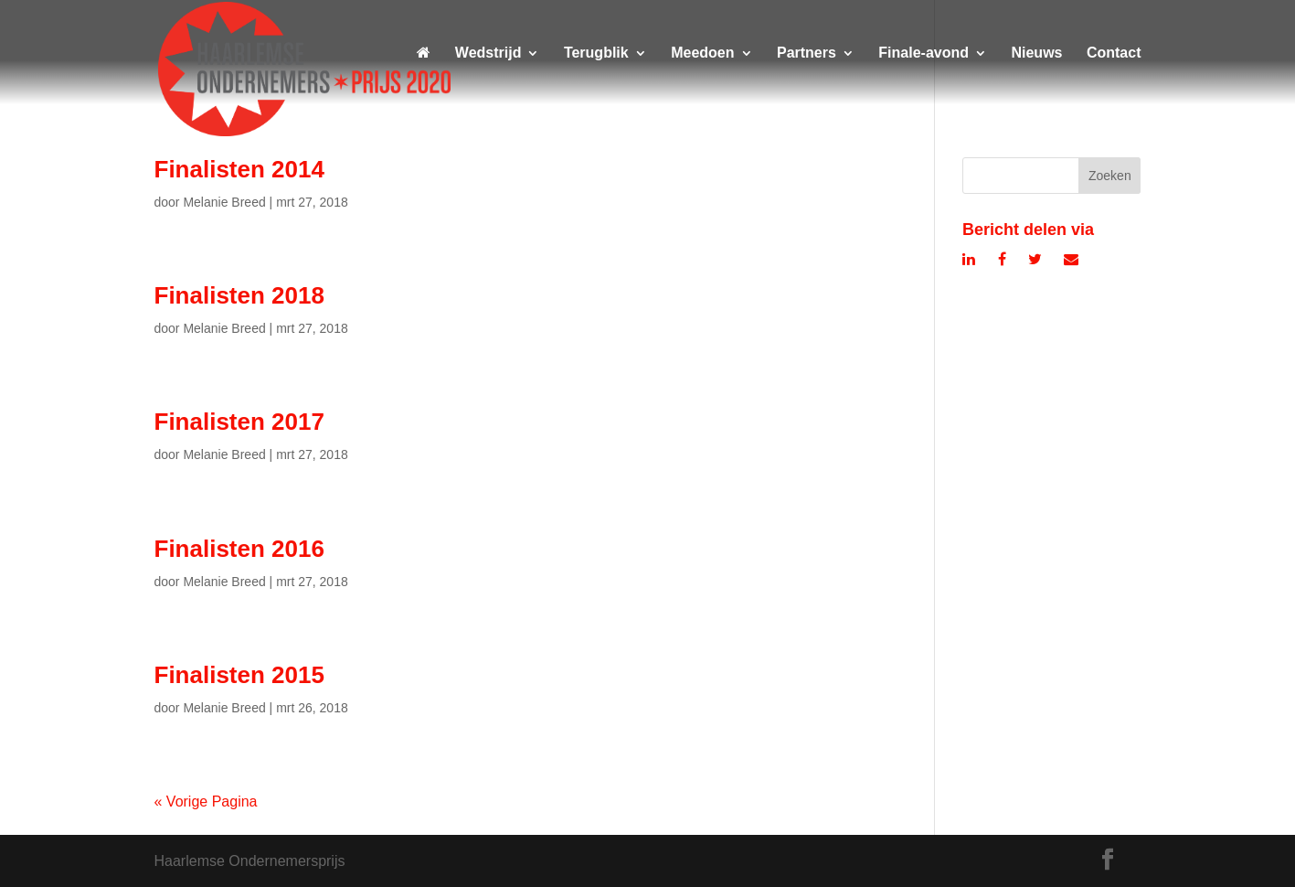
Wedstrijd (488, 53)
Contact (1114, 53)
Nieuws (1036, 53)
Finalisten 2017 (239, 421)
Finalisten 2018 (239, 295)
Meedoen (702, 53)
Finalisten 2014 (239, 169)
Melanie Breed (224, 202)
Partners (806, 53)
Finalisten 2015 (239, 675)
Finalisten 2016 (239, 548)
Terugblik (596, 53)
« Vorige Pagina (206, 801)
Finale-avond (923, 53)
